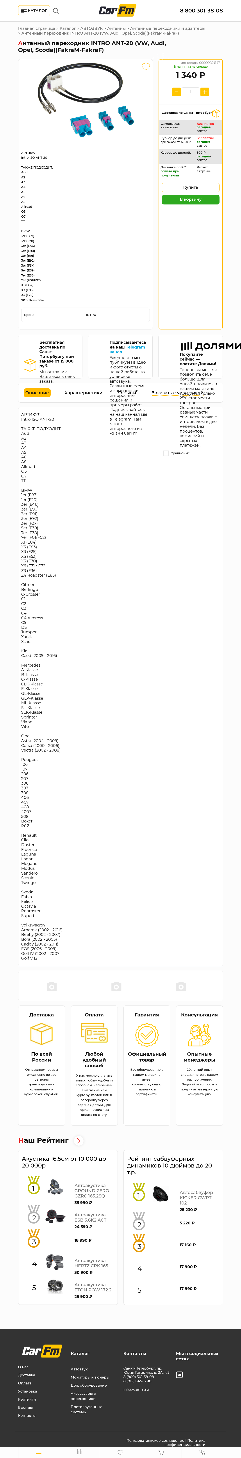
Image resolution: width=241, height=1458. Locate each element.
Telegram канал (127, 349)
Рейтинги (27, 1399)
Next (221, 986)
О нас (23, 1367)
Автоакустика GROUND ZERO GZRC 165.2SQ (92, 1191)
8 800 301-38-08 (201, 10)
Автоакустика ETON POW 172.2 (93, 1287)
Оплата (25, 1383)
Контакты (27, 1416)
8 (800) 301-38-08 (138, 1377)
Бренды (25, 1407)
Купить (190, 187)
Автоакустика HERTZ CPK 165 (91, 1263)
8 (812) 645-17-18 (137, 1381)
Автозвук (79, 1369)
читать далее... (33, 300)
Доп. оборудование (89, 1385)
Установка (27, 1391)
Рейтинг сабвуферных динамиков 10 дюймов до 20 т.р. (169, 1165)
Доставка (26, 1375)
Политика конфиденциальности (184, 1443)
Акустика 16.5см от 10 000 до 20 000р (64, 1162)
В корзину (191, 199)
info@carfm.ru (136, 1389)
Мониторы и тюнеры (90, 1377)
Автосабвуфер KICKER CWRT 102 (196, 1198)
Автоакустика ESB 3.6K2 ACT (91, 1217)
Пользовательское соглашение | (156, 1441)
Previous (20, 986)
